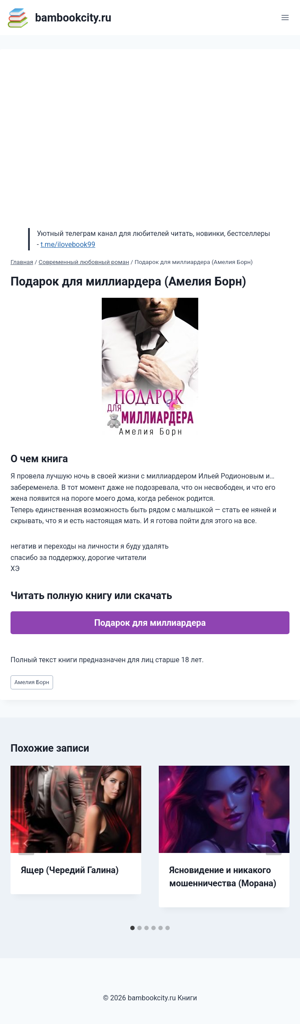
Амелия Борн (32, 682)
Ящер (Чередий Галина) (70, 870)
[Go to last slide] (26, 843)
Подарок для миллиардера (150, 622)
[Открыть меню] (285, 17)
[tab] (132, 928)
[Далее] (274, 843)
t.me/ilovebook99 (67, 244)
